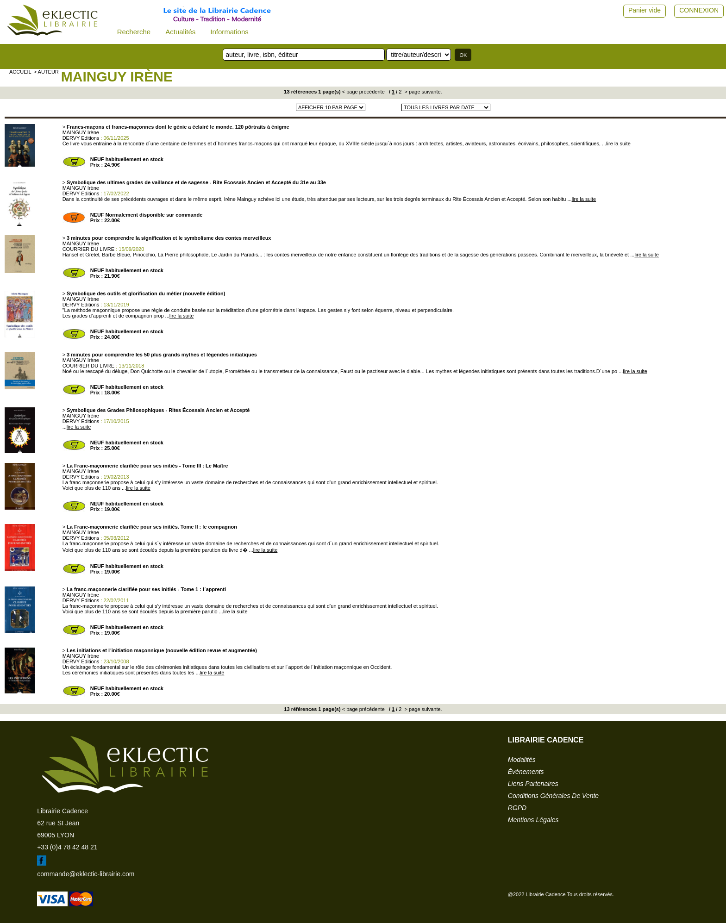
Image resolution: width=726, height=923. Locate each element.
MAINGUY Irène (117, 76)
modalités (522, 759)
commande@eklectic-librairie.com (85, 874)
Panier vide (644, 10)
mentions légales (533, 819)
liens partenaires (533, 783)
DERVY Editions (81, 138)
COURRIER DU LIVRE (88, 249)
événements (526, 771)
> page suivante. (422, 91)
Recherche (134, 32)
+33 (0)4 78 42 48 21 (67, 847)
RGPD (517, 807)
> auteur (46, 72)
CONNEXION (699, 10)
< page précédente (363, 91)
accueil (20, 72)
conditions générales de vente (553, 795)
